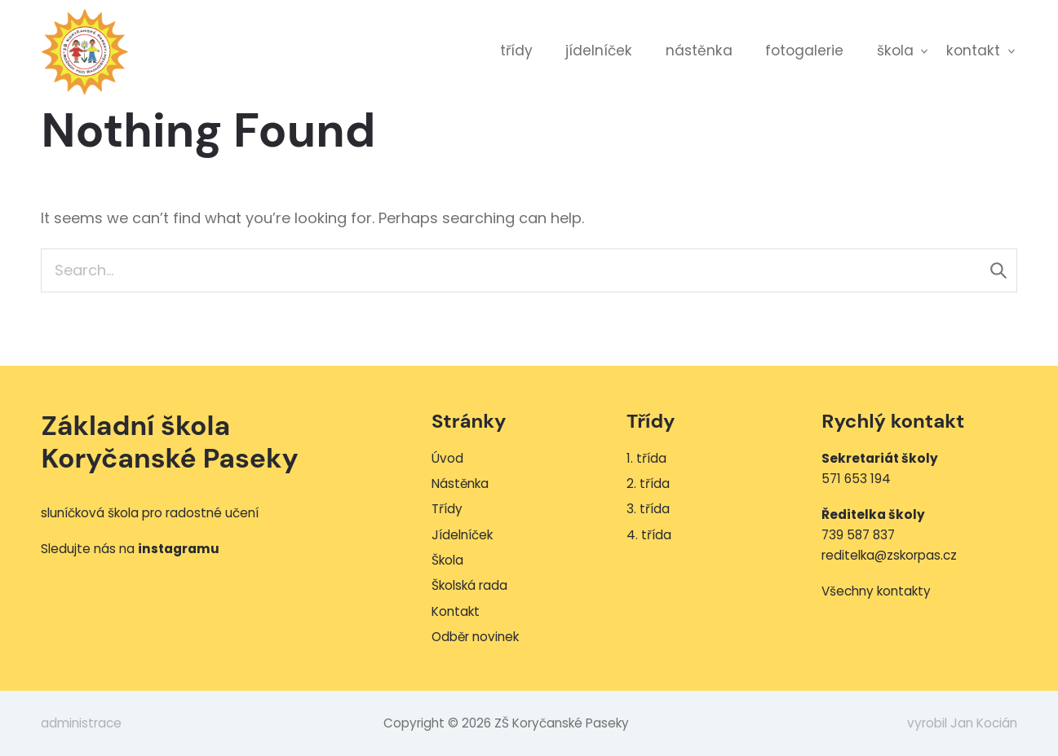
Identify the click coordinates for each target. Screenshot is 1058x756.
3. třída (648, 508)
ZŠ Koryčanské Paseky (85, 51)
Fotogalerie (804, 50)
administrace (81, 723)
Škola (895, 50)
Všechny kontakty (876, 591)
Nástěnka (699, 50)
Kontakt (973, 50)
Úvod (447, 458)
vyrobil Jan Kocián (962, 723)
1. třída (646, 458)
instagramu (178, 548)
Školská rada (469, 585)
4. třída (648, 534)
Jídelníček (598, 50)
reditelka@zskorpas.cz (889, 555)
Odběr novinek (475, 636)
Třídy (516, 50)
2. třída (648, 483)
